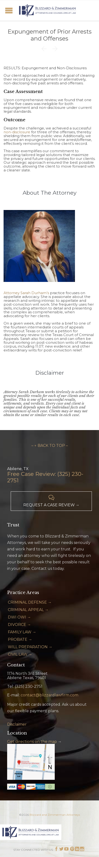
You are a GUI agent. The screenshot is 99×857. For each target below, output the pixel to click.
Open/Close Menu (9, 10)
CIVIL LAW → (20, 654)
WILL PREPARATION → (30, 647)
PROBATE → (20, 639)
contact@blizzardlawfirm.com (49, 695)
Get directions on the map (32, 741)
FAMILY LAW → (22, 632)
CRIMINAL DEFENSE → (30, 602)
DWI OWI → (19, 617)
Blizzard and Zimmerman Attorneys (55, 814)
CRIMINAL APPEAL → (28, 609)
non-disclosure (17, 132)
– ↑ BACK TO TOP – (49, 445)
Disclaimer (17, 724)
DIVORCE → (19, 624)
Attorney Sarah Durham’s (26, 293)
